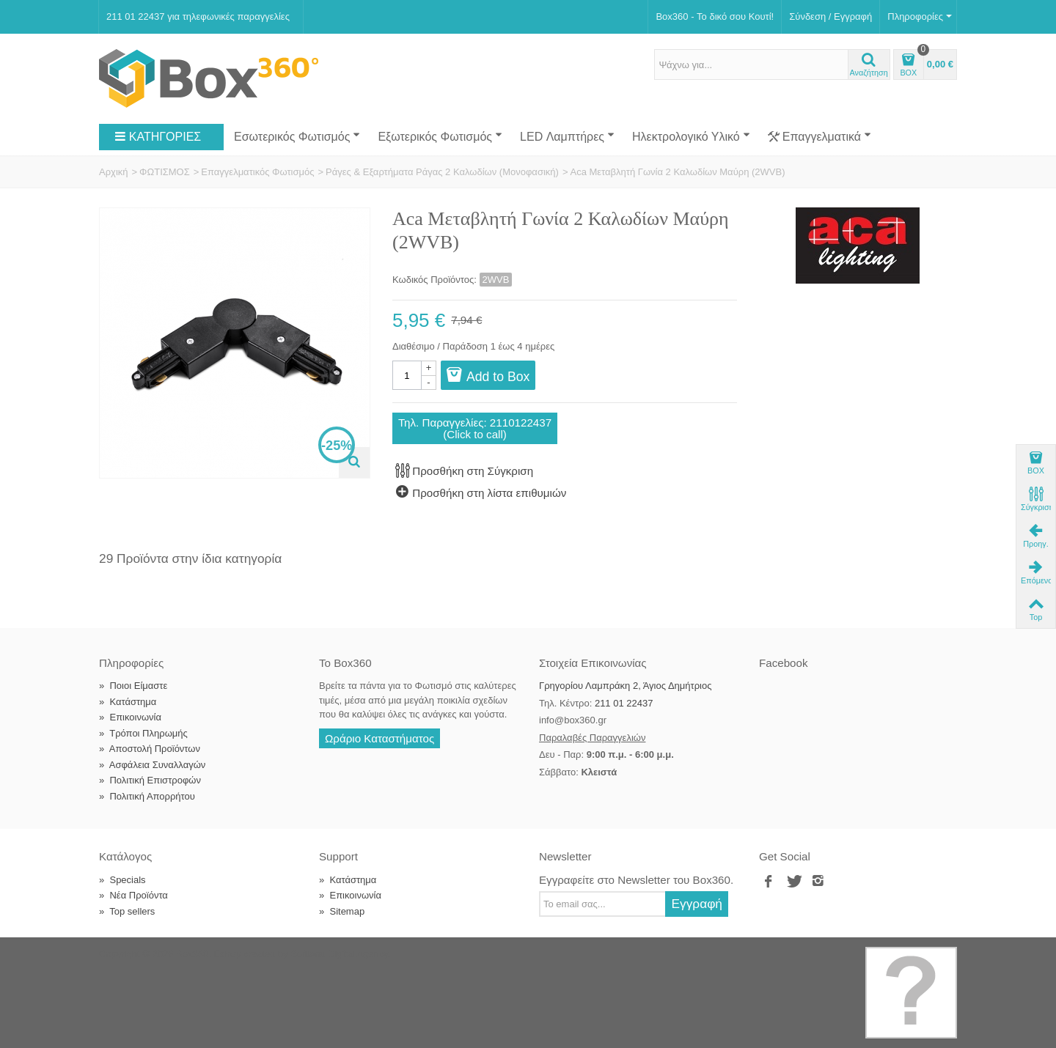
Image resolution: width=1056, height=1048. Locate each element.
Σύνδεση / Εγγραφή (830, 16)
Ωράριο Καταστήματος (379, 738)
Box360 (192, 953)
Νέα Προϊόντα (133, 895)
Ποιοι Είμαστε (133, 685)
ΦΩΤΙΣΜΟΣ (164, 171)
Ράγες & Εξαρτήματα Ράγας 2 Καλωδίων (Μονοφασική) (442, 171)
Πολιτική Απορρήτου (147, 796)
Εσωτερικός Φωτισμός (297, 136)
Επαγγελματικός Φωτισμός (257, 171)
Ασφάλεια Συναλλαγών (152, 764)
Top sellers (127, 911)
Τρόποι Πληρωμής (143, 733)
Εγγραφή (696, 903)
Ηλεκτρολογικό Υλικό (691, 136)
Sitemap (341, 911)
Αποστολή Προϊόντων (149, 748)
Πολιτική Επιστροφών (150, 780)
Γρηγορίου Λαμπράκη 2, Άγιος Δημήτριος (625, 685)
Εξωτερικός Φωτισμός (440, 136)
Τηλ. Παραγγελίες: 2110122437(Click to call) (474, 428)
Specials (122, 879)
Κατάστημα (127, 701)
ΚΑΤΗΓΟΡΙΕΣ (157, 137)
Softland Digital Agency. (340, 953)
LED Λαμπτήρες (567, 136)
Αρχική (113, 171)
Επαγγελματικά (819, 137)
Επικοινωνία (130, 717)
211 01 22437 (624, 703)
